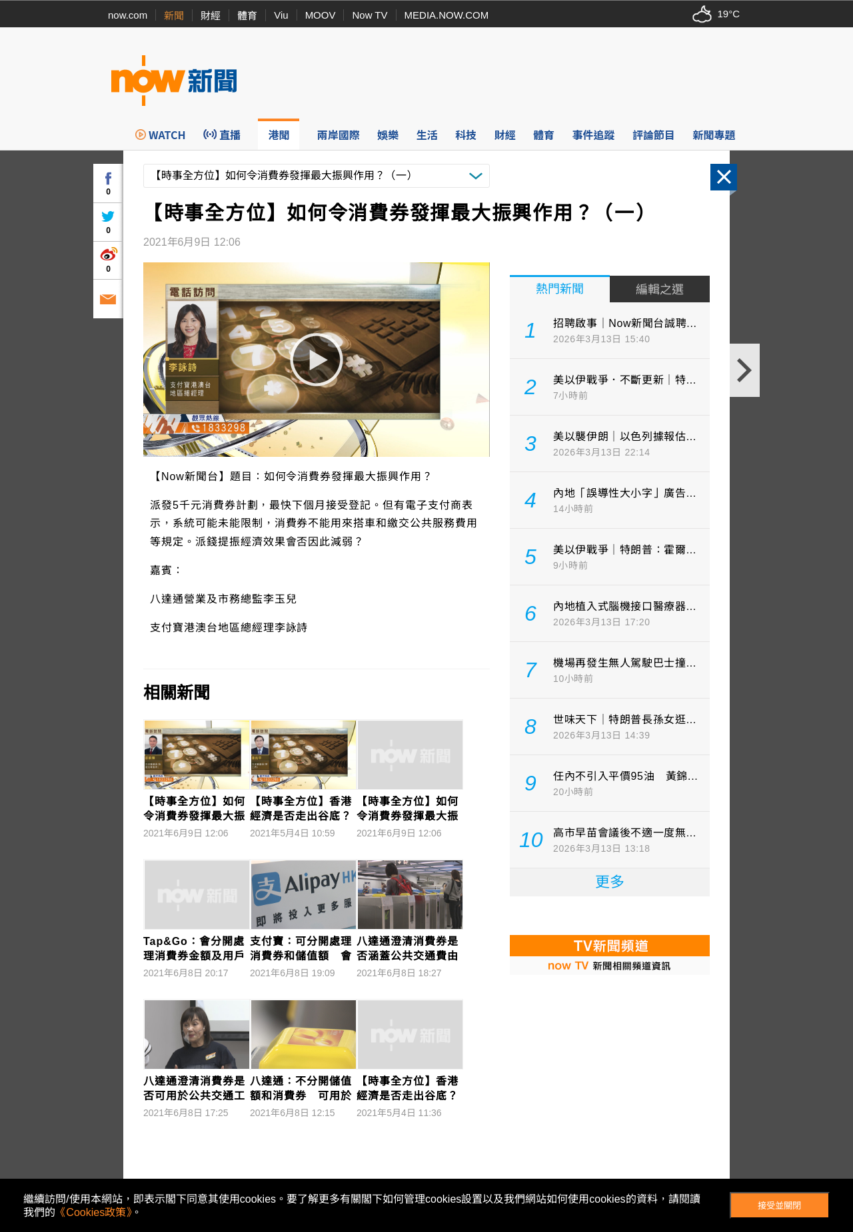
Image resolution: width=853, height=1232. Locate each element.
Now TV (369, 15)
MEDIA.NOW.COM (447, 15)
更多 (609, 882)
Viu (281, 15)
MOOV (320, 15)
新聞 (174, 15)
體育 (247, 15)
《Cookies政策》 (93, 1212)
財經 (211, 15)
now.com (127, 15)
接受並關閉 (779, 1206)
